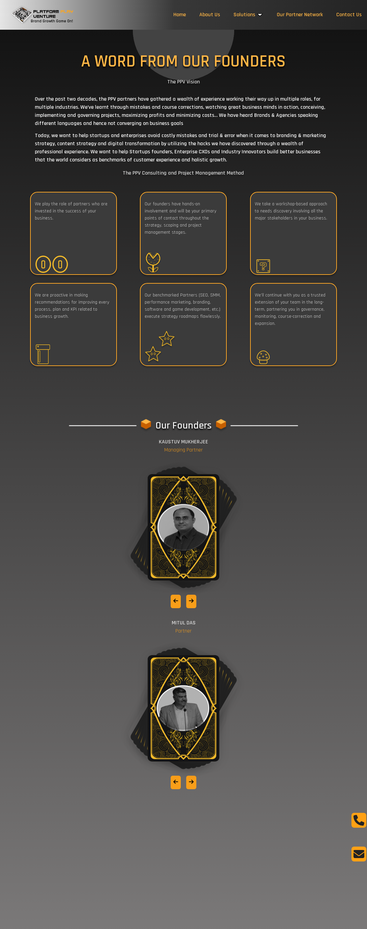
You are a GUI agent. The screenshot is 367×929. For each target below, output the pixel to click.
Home (179, 14)
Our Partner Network (300, 14)
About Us (209, 14)
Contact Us (349, 14)
